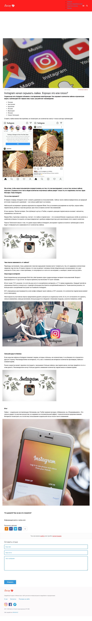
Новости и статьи (72, 6)
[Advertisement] (46, 24)
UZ (83, 6)
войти (42, 536)
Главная (69, 2)
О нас (6, 599)
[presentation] (18, 575)
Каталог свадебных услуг (75, 4)
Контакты (13, 599)
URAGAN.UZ (15, 612)
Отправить (10, 582)
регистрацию (57, 536)
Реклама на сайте (24, 599)
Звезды (69, 8)
